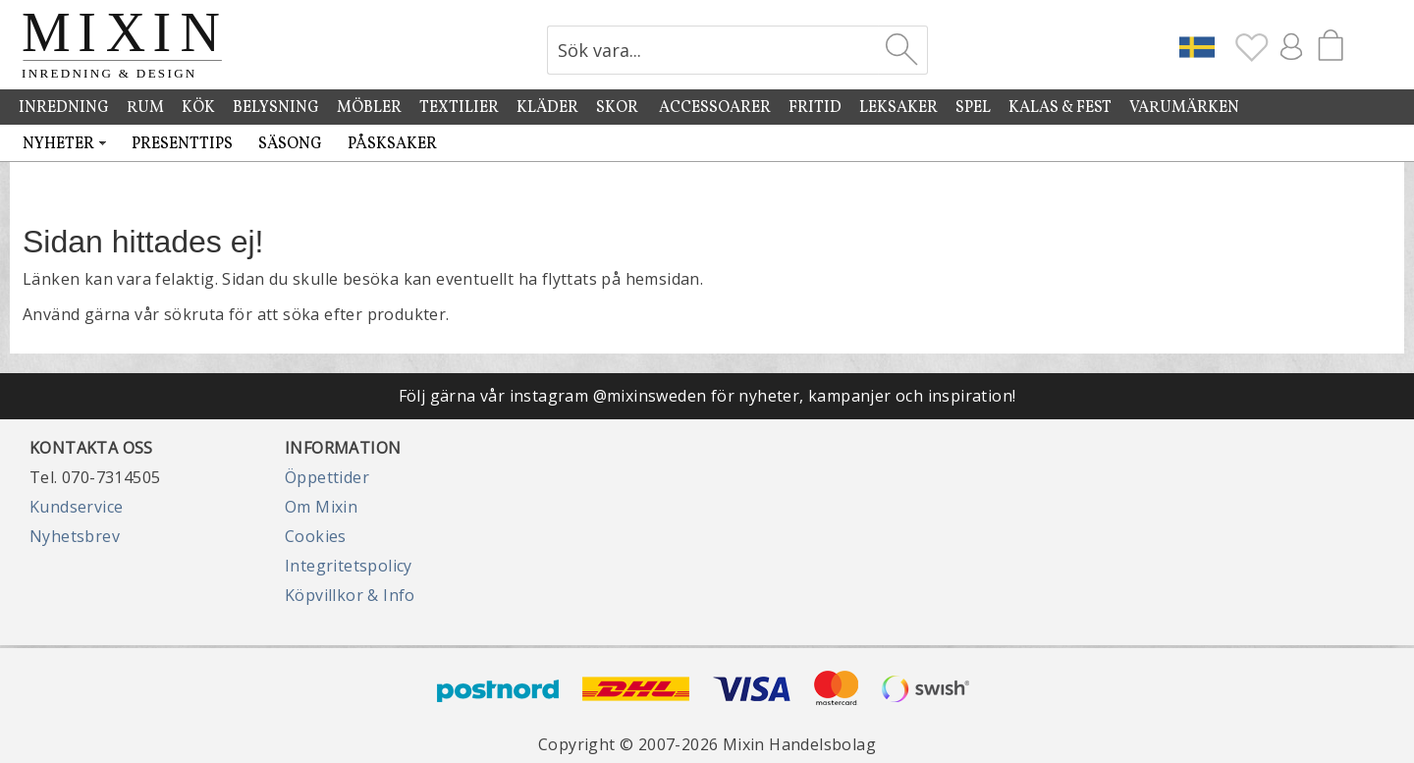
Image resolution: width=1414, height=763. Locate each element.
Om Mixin (321, 507)
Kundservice (76, 507)
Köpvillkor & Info (350, 595)
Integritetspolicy (348, 565)
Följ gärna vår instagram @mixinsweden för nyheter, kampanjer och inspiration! (707, 396)
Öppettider (327, 477)
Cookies (316, 536)
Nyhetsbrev (74, 536)
